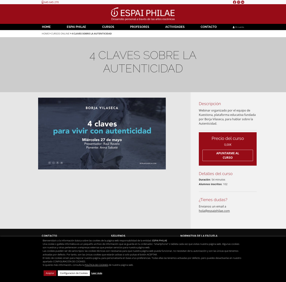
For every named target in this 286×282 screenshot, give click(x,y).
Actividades (175, 27)
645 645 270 (50, 2)
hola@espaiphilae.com (214, 211)
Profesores (139, 27)
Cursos (108, 27)
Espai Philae (76, 27)
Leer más (96, 273)
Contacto (209, 27)
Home (46, 27)
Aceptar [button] (50, 273)
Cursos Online (60, 33)
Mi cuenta (238, 27)
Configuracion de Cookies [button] (74, 273)
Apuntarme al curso (227, 155)
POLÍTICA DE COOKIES (96, 265)
